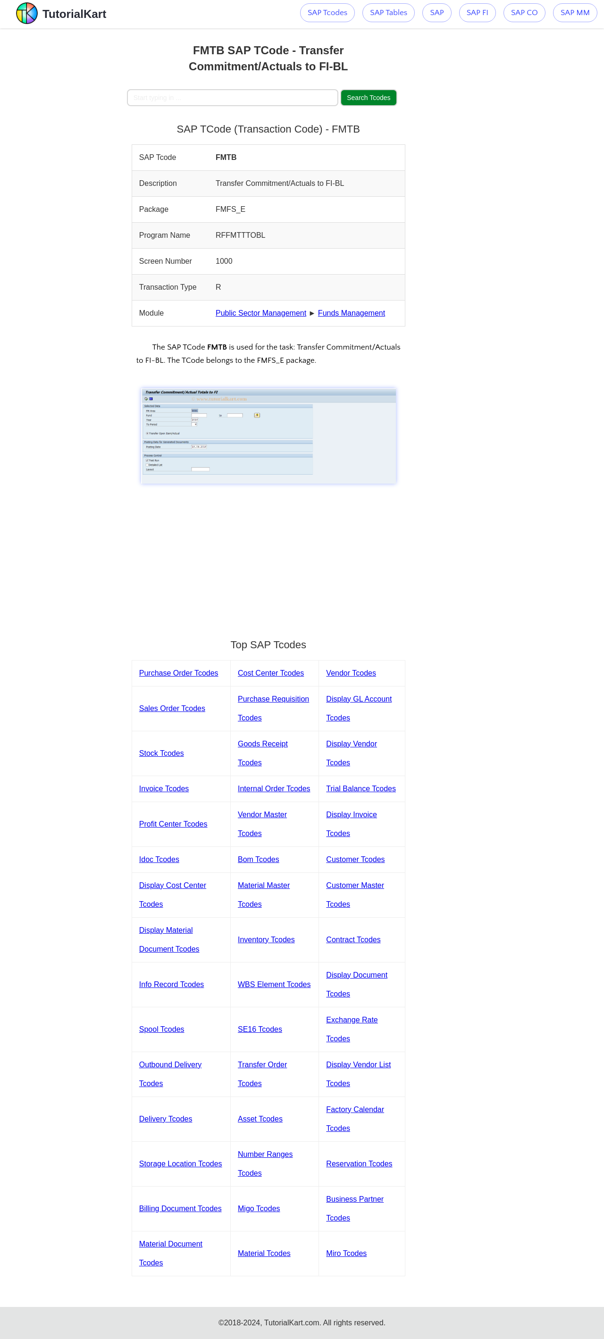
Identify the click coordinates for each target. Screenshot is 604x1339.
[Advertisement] (63, 169)
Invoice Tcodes (164, 789)
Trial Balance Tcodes (361, 789)
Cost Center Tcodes (271, 673)
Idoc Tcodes (159, 859)
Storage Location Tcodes (180, 1164)
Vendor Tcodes (351, 673)
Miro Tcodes (346, 1253)
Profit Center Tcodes (173, 824)
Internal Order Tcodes (274, 789)
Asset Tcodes (260, 1119)
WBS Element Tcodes (274, 984)
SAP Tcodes (327, 12)
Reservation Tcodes (359, 1164)
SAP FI (477, 12)
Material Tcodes (264, 1253)
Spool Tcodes (162, 1029)
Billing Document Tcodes (180, 1209)
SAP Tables (388, 12)
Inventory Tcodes (266, 940)
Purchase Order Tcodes (178, 673)
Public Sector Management (261, 313)
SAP (437, 12)
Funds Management (351, 313)
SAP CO (524, 12)
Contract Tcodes (353, 940)
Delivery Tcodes (166, 1119)
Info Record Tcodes (171, 984)
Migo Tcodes (259, 1209)
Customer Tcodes (355, 859)
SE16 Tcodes (260, 1029)
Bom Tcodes (258, 859)
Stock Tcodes (161, 753)
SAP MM (575, 12)
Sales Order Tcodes (172, 708)
